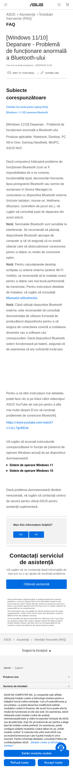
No (36, 534)
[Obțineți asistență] (36, 584)
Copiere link (52, 73)
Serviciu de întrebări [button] (36, 686)
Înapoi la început (34, 650)
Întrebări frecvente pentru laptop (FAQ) (27, 107)
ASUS (10, 14)
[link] (36, 4)
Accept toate (53, 763)
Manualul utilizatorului (21, 298)
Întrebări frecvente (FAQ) (29, 16)
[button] (5, 4)
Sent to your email (23, 73)
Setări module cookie (36, 753)
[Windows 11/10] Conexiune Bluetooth (27, 112)
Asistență (27, 14)
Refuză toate (20, 763)
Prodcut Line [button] (36, 677)
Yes (21, 534)
